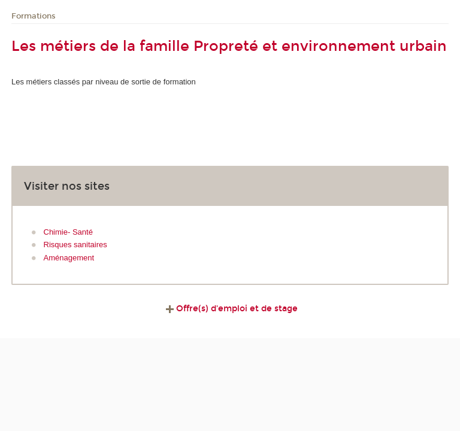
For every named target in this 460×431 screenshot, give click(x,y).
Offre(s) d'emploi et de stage (230, 308)
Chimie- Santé (68, 231)
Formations (33, 16)
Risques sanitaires (75, 244)
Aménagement (69, 257)
